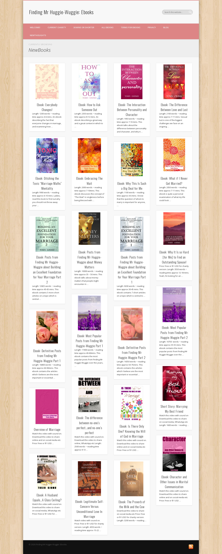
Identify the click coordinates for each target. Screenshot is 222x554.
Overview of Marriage (47, 429)
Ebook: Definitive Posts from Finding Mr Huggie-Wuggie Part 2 (132, 352)
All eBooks (107, 27)
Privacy (152, 27)
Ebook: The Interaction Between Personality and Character (132, 109)
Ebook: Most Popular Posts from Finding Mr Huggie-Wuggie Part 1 (89, 341)
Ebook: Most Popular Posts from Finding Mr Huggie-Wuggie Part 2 (174, 332)
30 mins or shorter (83, 27)
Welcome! (35, 27)
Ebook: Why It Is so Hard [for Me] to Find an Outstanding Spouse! (174, 257)
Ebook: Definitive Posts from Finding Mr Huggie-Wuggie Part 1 (47, 355)
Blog (166, 27)
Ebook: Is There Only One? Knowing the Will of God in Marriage (131, 431)
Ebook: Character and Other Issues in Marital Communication (174, 482)
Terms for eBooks (130, 27)
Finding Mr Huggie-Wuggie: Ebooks (61, 12)
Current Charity (57, 27)
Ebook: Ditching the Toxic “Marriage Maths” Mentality (47, 183)
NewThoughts (38, 35)
